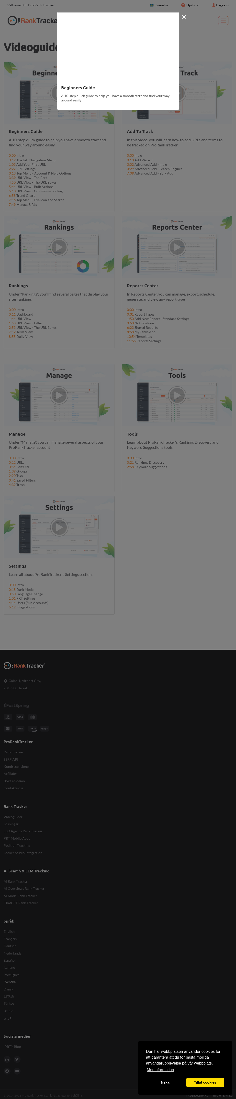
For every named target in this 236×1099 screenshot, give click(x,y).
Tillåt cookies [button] (205, 1082)
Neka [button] (165, 1082)
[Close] (184, 16)
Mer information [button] (160, 1070)
